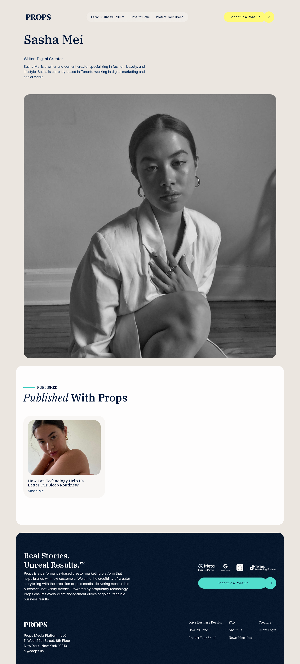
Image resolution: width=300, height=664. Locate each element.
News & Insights (240, 638)
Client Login (267, 630)
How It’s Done (140, 17)
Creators (265, 622)
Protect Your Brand (170, 17)
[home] (38, 17)
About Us (235, 630)
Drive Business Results (107, 17)
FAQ (232, 622)
